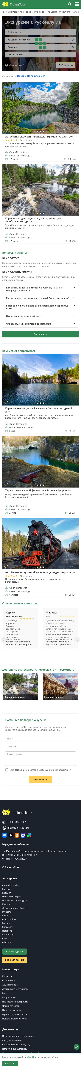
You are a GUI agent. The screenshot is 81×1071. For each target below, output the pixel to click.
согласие (19, 769)
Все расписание (14, 959)
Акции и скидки (10, 984)
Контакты (7, 976)
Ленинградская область (14, 908)
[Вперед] (77, 640)
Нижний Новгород (11, 896)
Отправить (40, 779)
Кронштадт (8, 934)
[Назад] (4, 640)
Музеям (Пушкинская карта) (16, 1014)
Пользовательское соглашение (18, 1036)
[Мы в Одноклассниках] (17, 835)
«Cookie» (31, 1057)
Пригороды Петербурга (14, 900)
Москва (6, 889)
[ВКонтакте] (4, 835)
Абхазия (6, 942)
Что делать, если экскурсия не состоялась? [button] (29, 323)
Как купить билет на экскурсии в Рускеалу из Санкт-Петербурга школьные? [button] (34, 289)
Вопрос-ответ (9, 997)
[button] (77, 4)
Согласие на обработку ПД (16, 1044)
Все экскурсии (14, 951)
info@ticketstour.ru (15, 828)
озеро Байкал (9, 919)
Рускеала (6, 911)
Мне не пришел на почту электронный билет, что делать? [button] (37, 298)
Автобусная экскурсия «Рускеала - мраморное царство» (18, 644)
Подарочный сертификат (15, 1018)
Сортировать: (9, 76)
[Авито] (29, 835)
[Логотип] (14, 4)
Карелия (6, 892)
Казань (6, 904)
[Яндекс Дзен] (10, 835)
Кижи (5, 915)
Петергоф (7, 930)
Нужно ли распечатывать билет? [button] (24, 316)
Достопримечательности (15, 988)
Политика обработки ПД (14, 1048)
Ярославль (7, 926)
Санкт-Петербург (11, 885)
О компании (8, 980)
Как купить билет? (11, 1040)
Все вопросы (40, 334)
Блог (4, 993)
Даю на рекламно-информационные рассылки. (40, 769)
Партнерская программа (15, 1001)
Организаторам (10, 1005)
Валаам (6, 923)
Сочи (5, 938)
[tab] (40, 289)
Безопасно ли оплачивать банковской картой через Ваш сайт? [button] (37, 307)
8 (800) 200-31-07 (14, 822)
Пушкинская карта (11, 1010)
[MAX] (23, 835)
